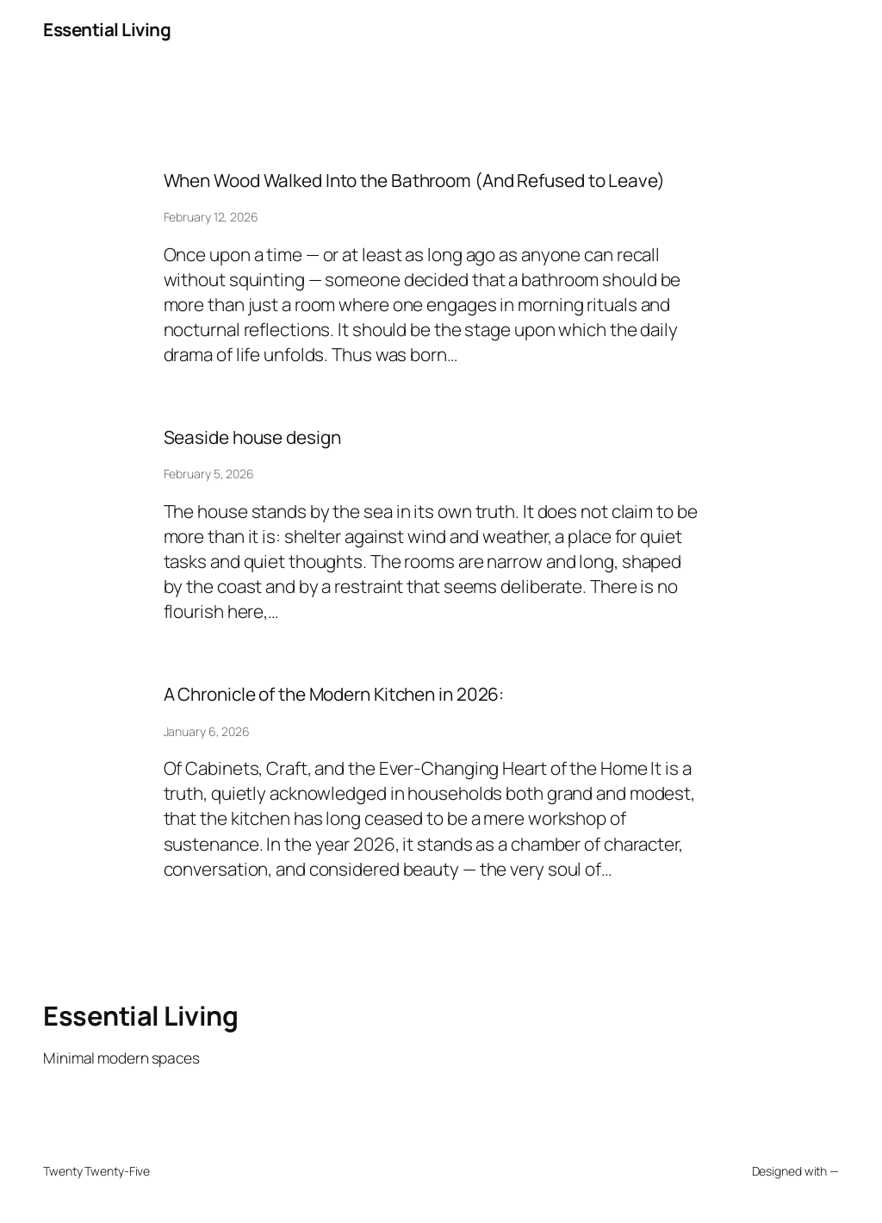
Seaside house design (252, 437)
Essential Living (107, 29)
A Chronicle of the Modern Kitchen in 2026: (334, 694)
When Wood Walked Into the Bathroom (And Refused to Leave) (414, 180)
